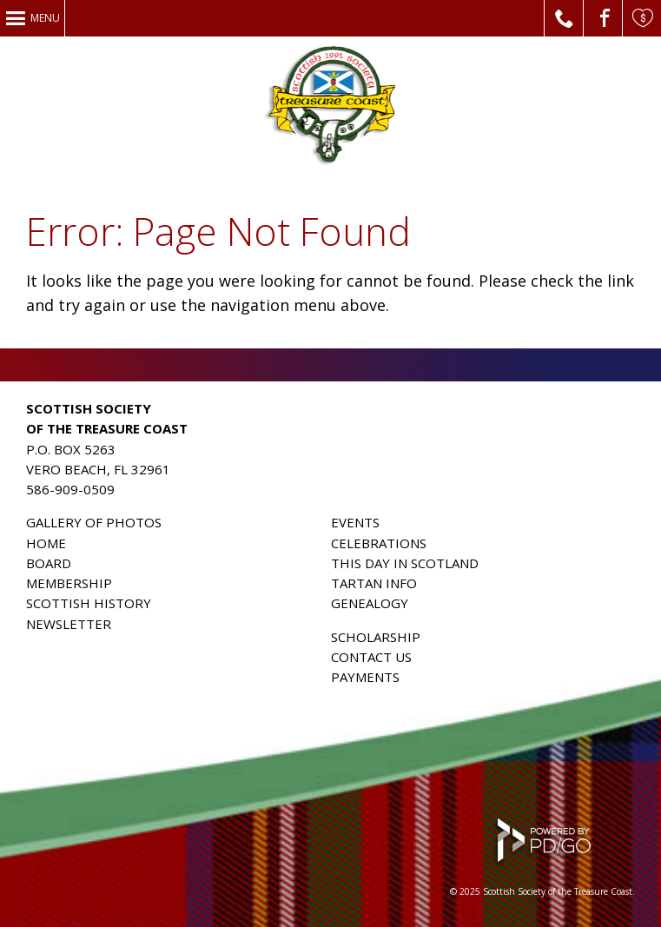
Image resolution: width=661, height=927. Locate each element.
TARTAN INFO (374, 583)
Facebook (603, 18)
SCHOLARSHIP (375, 637)
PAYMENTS (365, 676)
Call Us (564, 18)
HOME (46, 543)
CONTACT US (371, 656)
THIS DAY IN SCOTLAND (405, 563)
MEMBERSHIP (69, 583)
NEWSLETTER (68, 623)
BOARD (48, 563)
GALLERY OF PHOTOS (94, 522)
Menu (45, 17)
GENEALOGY (369, 603)
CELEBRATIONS (378, 543)
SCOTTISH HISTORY (88, 603)
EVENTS (355, 522)
